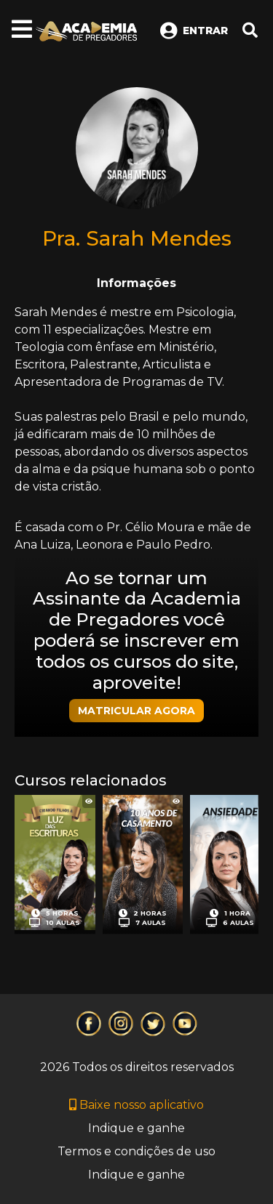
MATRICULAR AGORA (136, 710)
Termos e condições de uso (136, 1151)
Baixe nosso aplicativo (136, 1105)
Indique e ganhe (136, 1128)
